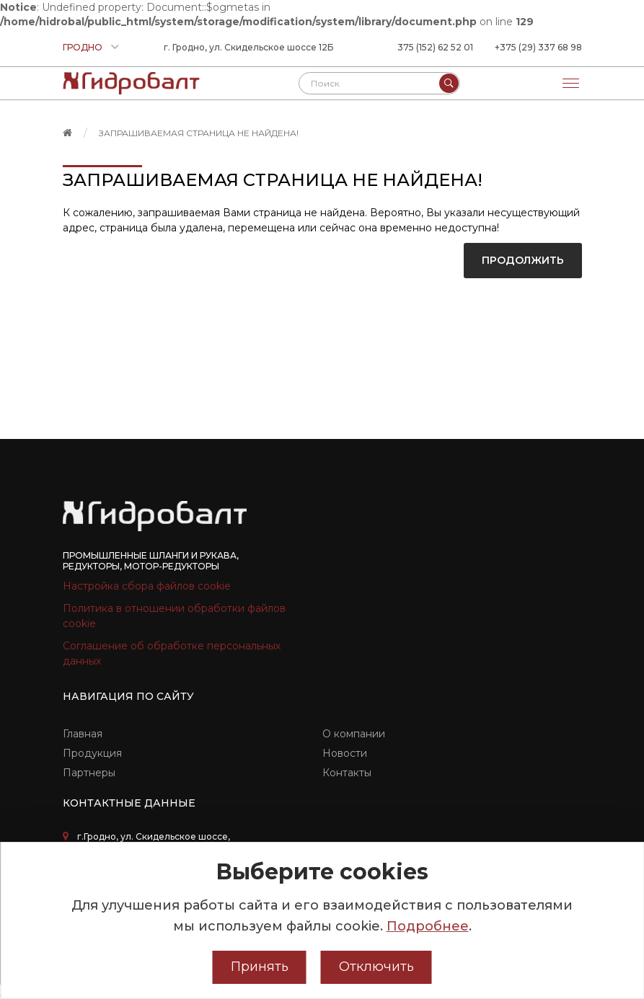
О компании (353, 733)
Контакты (346, 772)
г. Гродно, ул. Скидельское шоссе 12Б (249, 47)
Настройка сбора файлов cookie (147, 586)
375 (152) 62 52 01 (435, 47)
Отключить (376, 966)
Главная (82, 733)
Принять (259, 966)
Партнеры (89, 772)
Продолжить (523, 260)
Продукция (92, 753)
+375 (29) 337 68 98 (538, 47)
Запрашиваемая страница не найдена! (199, 133)
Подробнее (428, 926)
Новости (344, 753)
